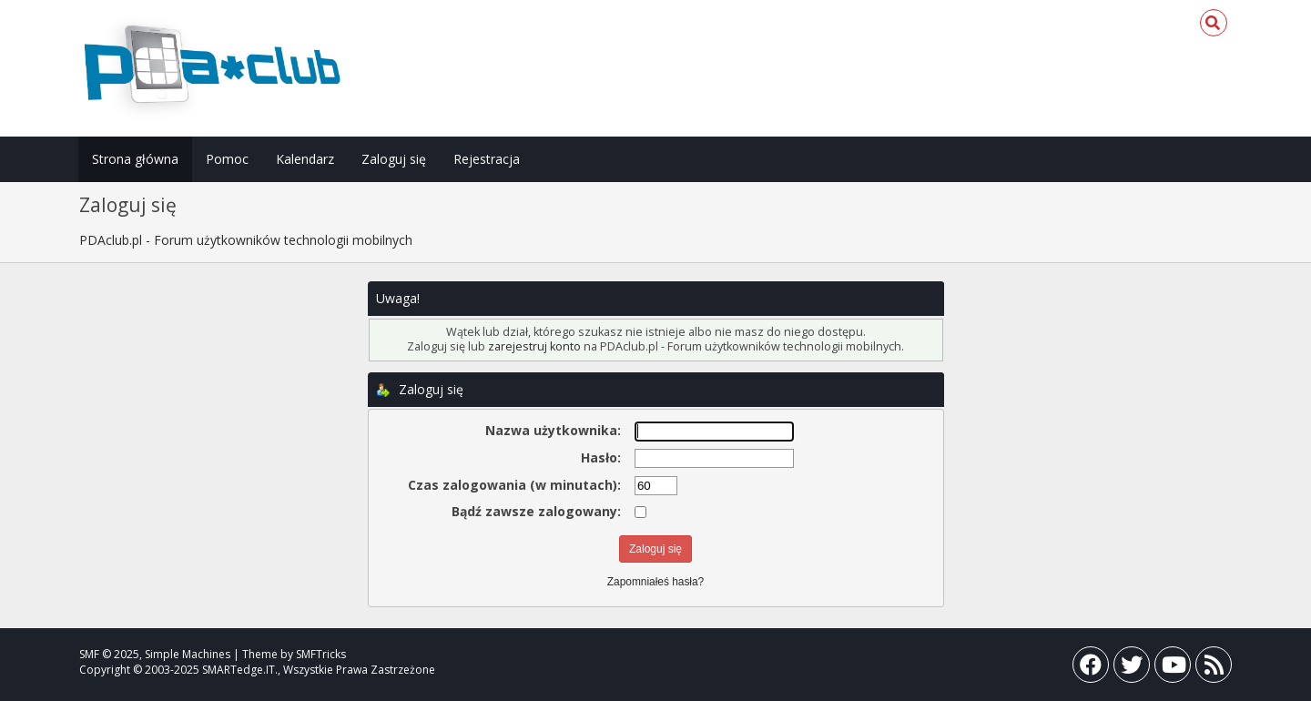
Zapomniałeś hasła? (655, 581)
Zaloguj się (393, 159)
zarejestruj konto (534, 346)
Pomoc (227, 159)
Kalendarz (305, 159)
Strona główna (135, 159)
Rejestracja (486, 159)
